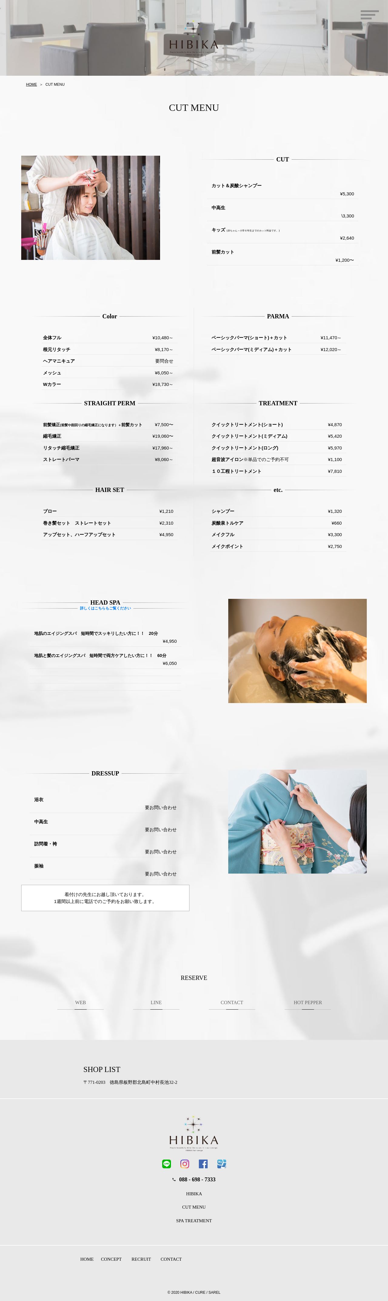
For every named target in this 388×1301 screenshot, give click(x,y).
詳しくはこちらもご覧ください (105, 608)
